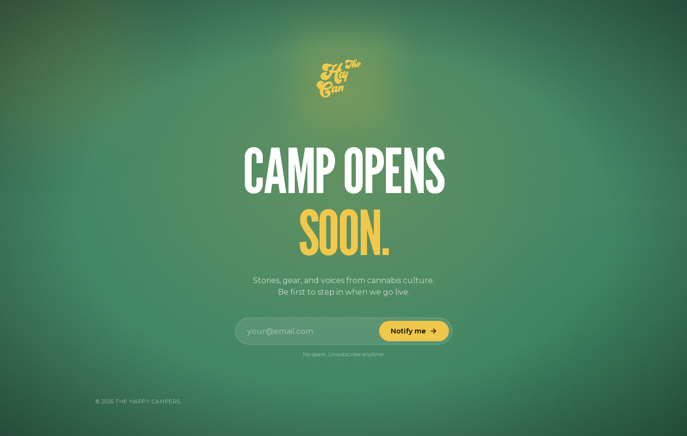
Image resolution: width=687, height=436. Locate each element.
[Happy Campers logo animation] (343, 79)
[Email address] (344, 332)
